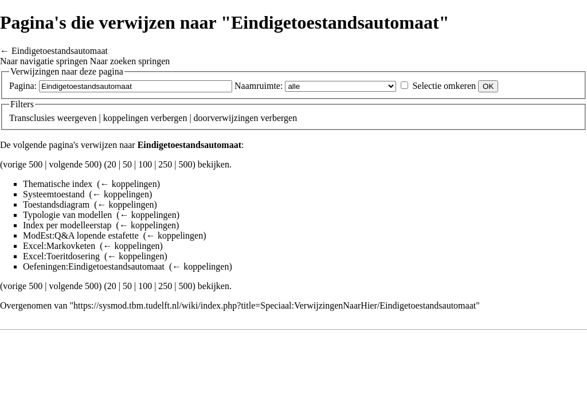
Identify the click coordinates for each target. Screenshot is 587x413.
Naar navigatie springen (44, 61)
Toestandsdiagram (56, 204)
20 (111, 164)
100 (145, 164)
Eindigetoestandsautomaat (59, 51)
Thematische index (57, 184)
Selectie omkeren (444, 86)
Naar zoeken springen (130, 61)
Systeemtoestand (54, 194)
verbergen (169, 118)
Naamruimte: (258, 86)
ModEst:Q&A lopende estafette (81, 235)
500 (186, 164)
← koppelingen (128, 184)
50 (127, 164)
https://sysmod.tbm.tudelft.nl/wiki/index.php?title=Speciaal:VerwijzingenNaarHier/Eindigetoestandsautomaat (274, 305)
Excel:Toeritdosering (61, 256)
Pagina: (23, 86)
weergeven (76, 118)
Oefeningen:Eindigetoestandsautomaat (94, 266)
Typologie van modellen (67, 215)
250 (165, 164)
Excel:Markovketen (59, 246)
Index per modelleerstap (67, 225)
